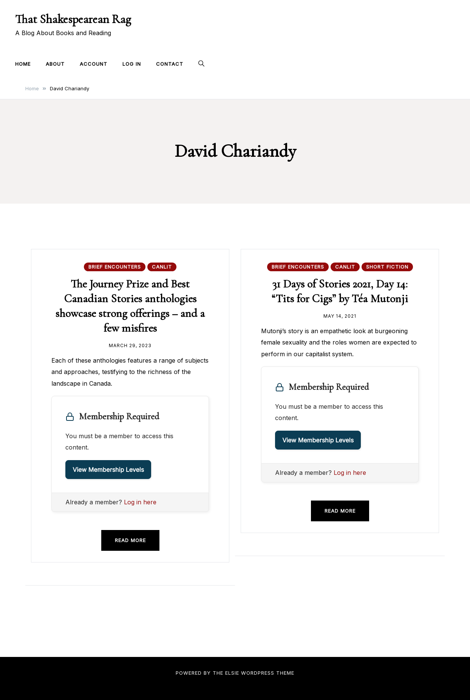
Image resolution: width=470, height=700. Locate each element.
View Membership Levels (108, 469)
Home (23, 64)
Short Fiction (387, 267)
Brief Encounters (114, 267)
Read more (130, 540)
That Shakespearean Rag (73, 19)
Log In (131, 64)
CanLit (162, 267)
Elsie (232, 673)
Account (93, 64)
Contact (169, 64)
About (55, 64)
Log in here (140, 502)
